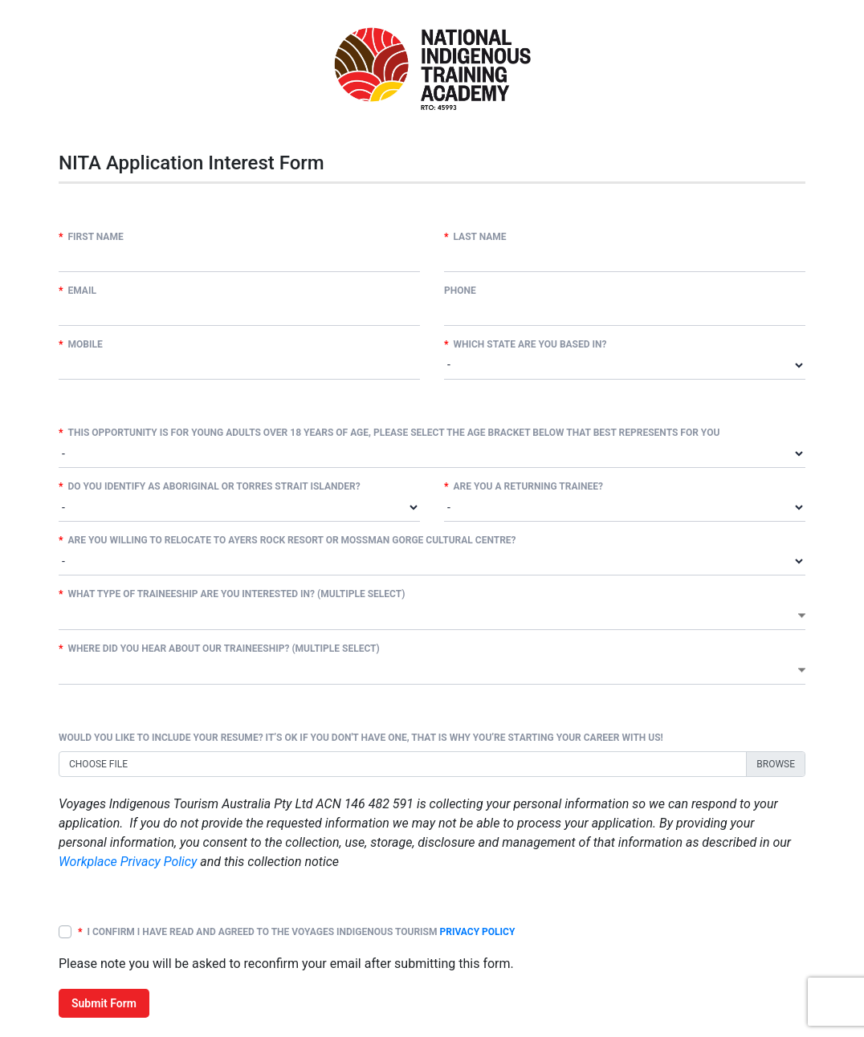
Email (77, 290)
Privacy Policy (477, 931)
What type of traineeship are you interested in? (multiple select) (232, 594)
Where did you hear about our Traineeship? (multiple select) (219, 648)
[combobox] (432, 615)
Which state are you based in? (525, 344)
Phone (460, 290)
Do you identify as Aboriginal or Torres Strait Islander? (210, 486)
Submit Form (104, 1003)
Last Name (475, 236)
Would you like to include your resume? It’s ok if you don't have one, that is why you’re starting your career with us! (361, 737)
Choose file (98, 764)
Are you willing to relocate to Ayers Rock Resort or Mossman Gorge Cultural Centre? (287, 540)
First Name (91, 236)
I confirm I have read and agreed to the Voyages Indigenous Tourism (296, 931)
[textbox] (63, 614)
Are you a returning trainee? (523, 486)
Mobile (81, 344)
